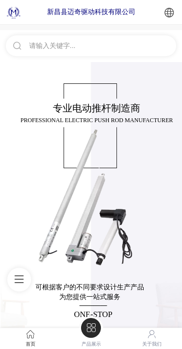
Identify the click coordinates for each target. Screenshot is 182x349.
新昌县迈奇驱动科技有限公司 (91, 12)
